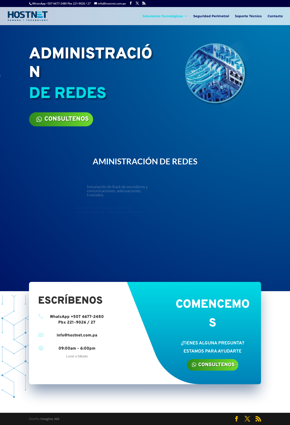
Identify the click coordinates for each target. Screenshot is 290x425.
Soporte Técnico (248, 16)
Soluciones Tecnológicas (163, 16)
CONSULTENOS (66, 119)
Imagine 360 (49, 419)
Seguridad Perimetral (211, 16)
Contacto (275, 16)
